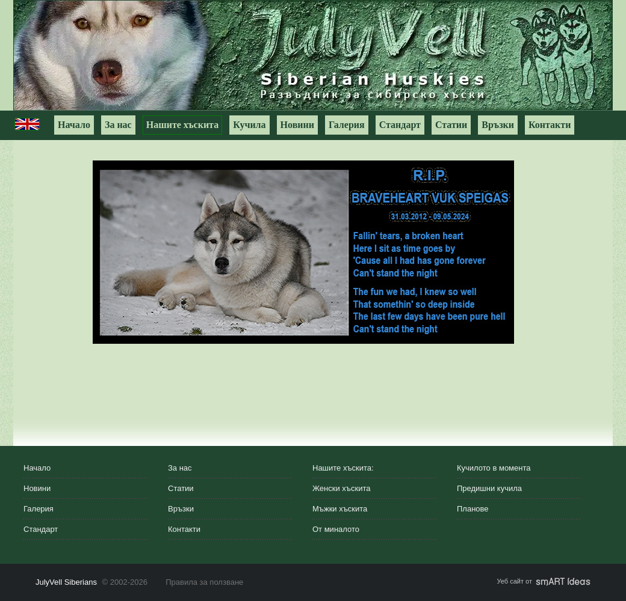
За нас (118, 125)
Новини (297, 125)
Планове (473, 508)
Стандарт (400, 125)
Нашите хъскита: (343, 467)
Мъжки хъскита (339, 508)
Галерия (347, 125)
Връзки (498, 125)
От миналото (335, 529)
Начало (74, 125)
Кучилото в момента (494, 467)
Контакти (549, 125)
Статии (451, 125)
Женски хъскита (341, 488)
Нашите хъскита (182, 125)
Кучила (249, 125)
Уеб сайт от (543, 581)
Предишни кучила (489, 488)
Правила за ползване (204, 582)
